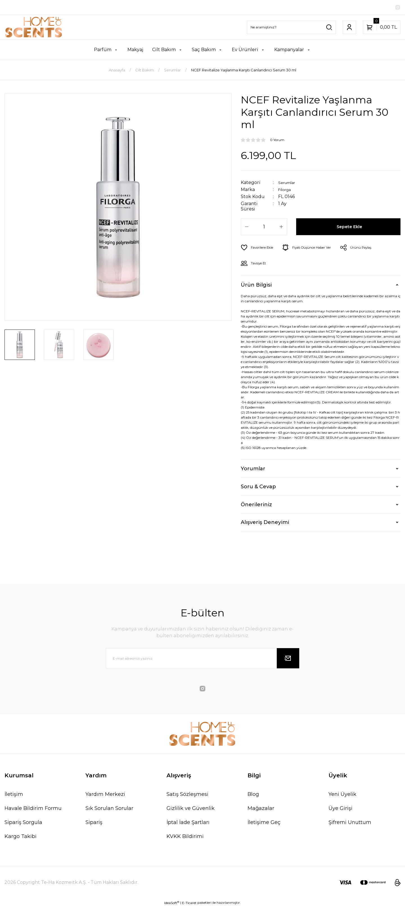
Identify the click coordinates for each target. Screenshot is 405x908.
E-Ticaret (189, 904)
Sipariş (94, 823)
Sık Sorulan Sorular (109, 809)
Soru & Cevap (258, 488)
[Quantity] (264, 228)
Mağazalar (261, 809)
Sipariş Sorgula (23, 823)
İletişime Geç (264, 823)
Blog (253, 795)
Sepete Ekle (350, 228)
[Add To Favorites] (259, 248)
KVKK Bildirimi (185, 837)
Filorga (286, 190)
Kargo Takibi (20, 837)
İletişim (13, 795)
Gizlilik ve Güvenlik (190, 809)
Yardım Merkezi (105, 795)
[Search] (291, 28)
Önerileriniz (256, 506)
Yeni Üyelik (342, 795)
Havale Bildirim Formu (33, 809)
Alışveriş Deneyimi (265, 523)
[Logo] (33, 28)
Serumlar (289, 183)
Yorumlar (253, 470)
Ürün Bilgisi (256, 286)
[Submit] (288, 659)
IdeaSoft (171, 904)
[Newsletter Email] (202, 659)
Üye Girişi (340, 809)
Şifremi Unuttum (349, 823)
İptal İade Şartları (188, 823)
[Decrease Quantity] (246, 228)
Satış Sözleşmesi (187, 795)
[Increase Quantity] (281, 228)
